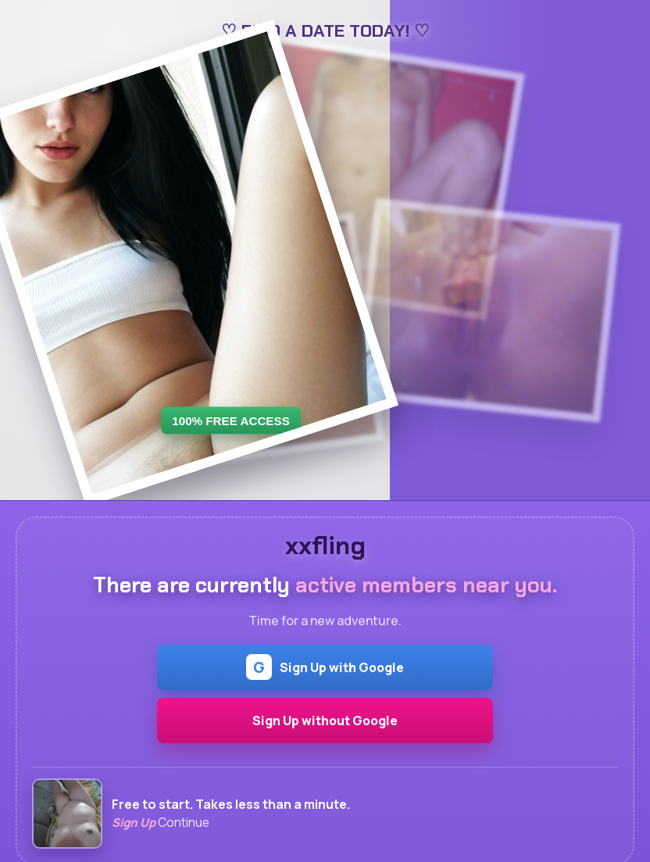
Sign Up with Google (325, 667)
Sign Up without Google (325, 720)
